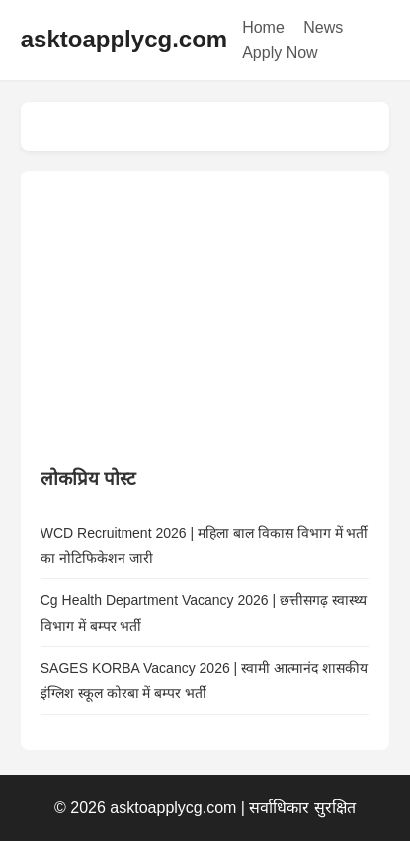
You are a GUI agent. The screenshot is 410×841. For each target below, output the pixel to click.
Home (263, 27)
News (323, 27)
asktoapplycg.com (124, 39)
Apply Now (279, 52)
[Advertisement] (189, 314)
